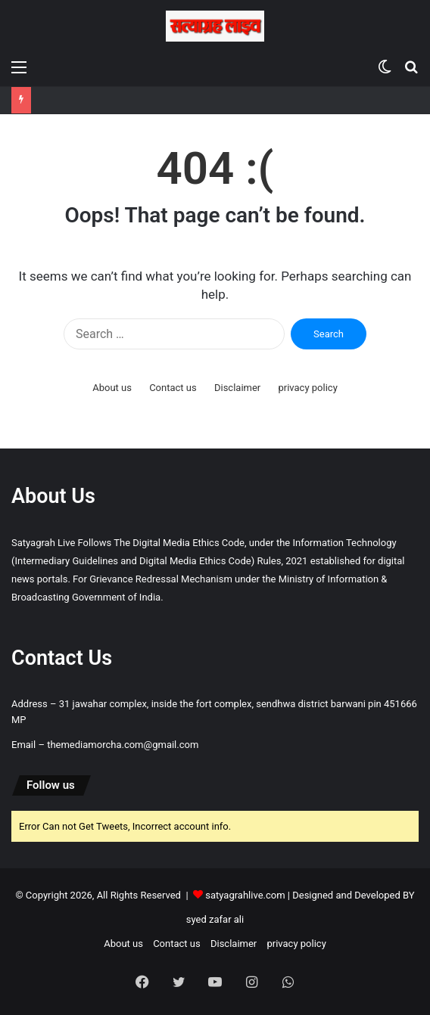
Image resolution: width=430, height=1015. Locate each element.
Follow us (50, 785)
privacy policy (307, 387)
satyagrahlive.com (245, 895)
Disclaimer (237, 387)
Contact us (173, 387)
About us (112, 387)
